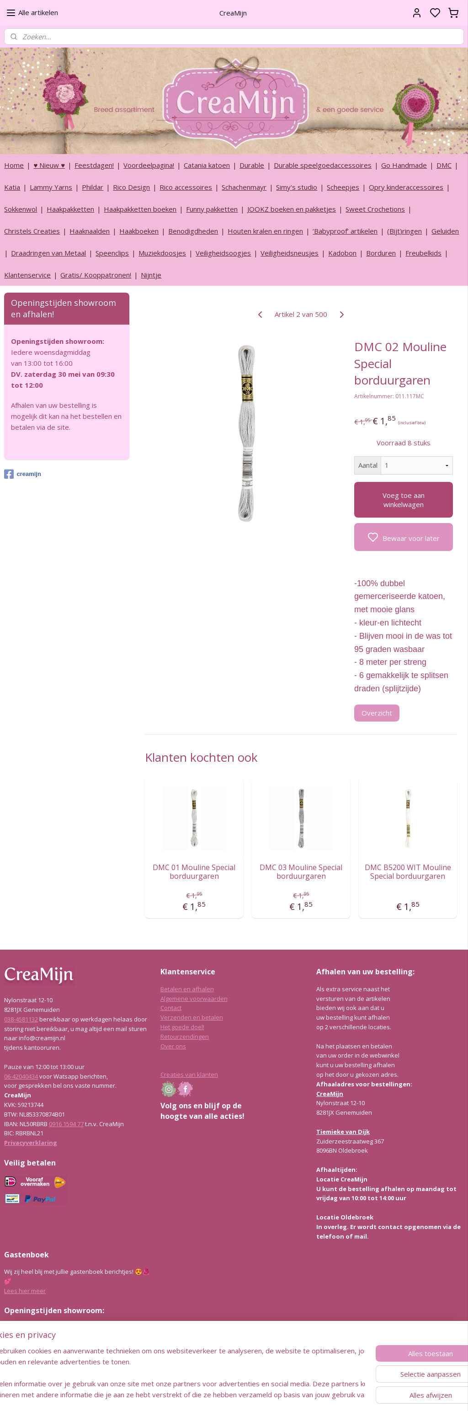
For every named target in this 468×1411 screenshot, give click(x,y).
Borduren (381, 252)
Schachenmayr (244, 187)
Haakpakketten (70, 209)
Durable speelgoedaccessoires (323, 165)
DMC (444, 165)
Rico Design (131, 187)
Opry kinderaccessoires (406, 187)
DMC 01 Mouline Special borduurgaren (194, 872)
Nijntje (151, 274)
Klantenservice (27, 274)
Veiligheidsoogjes (223, 252)
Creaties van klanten (189, 1074)
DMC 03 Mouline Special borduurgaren (301, 872)
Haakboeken (139, 230)
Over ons (173, 1046)
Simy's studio (296, 187)
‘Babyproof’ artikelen (345, 230)
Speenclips (112, 252)
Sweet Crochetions (375, 209)
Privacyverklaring (30, 1142)
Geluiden (445, 230)
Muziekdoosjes (162, 252)
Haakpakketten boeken (140, 209)
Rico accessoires (186, 187)
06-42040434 (21, 1076)
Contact (170, 1008)
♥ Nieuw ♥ (49, 165)
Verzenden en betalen (191, 1017)
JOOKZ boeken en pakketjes (291, 209)
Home (14, 165)
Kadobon (342, 252)
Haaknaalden (89, 230)
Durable (251, 165)
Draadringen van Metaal (48, 252)
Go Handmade (404, 165)
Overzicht (377, 712)
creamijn (22, 474)
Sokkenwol (20, 209)
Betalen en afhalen (187, 989)
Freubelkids (423, 252)
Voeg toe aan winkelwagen (403, 500)
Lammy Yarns (51, 187)
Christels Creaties (32, 230)
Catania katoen (207, 165)
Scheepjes (343, 187)
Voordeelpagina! (148, 165)
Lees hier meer (25, 1291)
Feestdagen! (94, 165)
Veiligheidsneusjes (290, 252)
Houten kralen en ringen (265, 230)
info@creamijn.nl (72, 1356)
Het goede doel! (182, 1027)
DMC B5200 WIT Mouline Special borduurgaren (408, 872)
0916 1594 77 (66, 1124)
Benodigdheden (193, 230)
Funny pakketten (212, 209)
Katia (12, 187)
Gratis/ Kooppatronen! (95, 274)
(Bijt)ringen (404, 230)
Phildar (92, 187)
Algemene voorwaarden (194, 998)
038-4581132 (21, 1019)
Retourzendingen (184, 1036)
